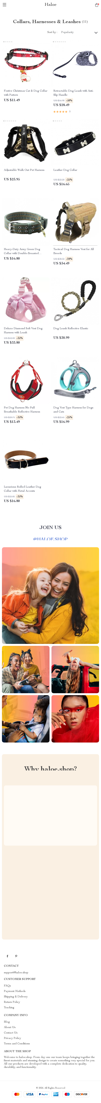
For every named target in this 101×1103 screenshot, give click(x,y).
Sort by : (52, 32)
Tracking (9, 1007)
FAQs (7, 986)
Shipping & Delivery (16, 996)
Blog (7, 1022)
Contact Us (11, 1033)
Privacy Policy (12, 1038)
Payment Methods (15, 991)
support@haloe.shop (16, 972)
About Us (10, 1027)
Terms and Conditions (17, 1043)
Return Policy (12, 1002)
